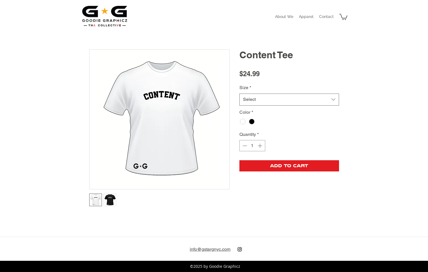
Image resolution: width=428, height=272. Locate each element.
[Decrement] (244, 145)
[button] (306, 16)
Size (245, 87)
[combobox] (289, 100)
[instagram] (239, 249)
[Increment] (260, 145)
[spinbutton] (252, 145)
